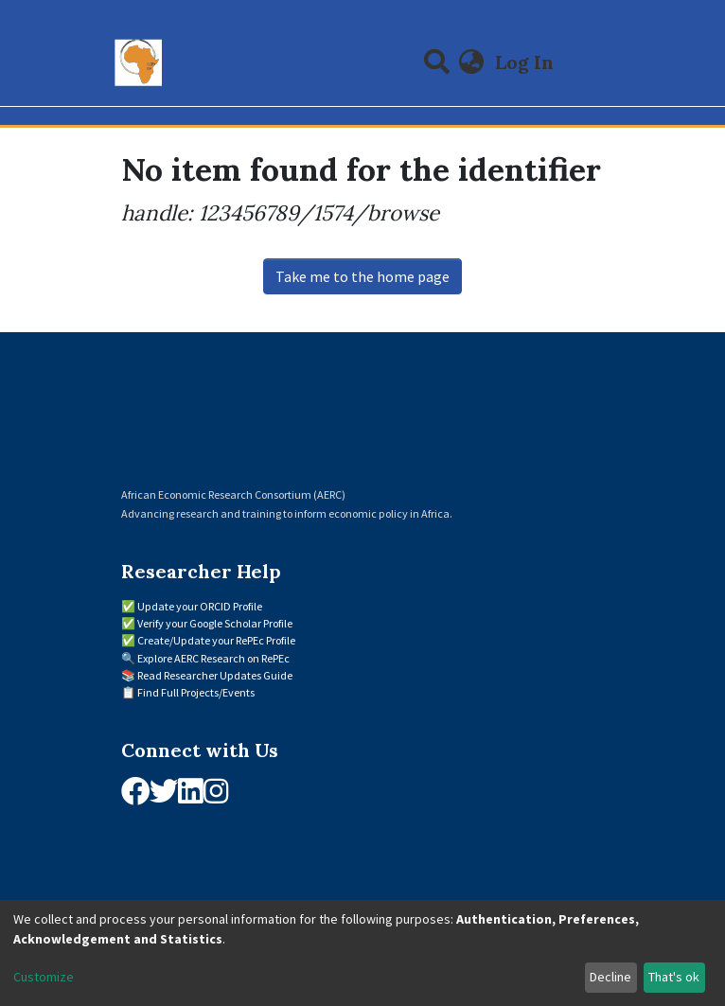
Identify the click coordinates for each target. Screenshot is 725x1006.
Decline (610, 976)
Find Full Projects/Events (196, 692)
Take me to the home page (362, 276)
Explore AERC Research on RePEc (213, 658)
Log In (526, 62)
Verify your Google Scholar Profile (214, 623)
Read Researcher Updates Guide (214, 675)
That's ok (673, 976)
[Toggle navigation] (591, 62)
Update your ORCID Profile (199, 606)
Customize (43, 976)
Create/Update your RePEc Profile (216, 640)
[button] (471, 62)
